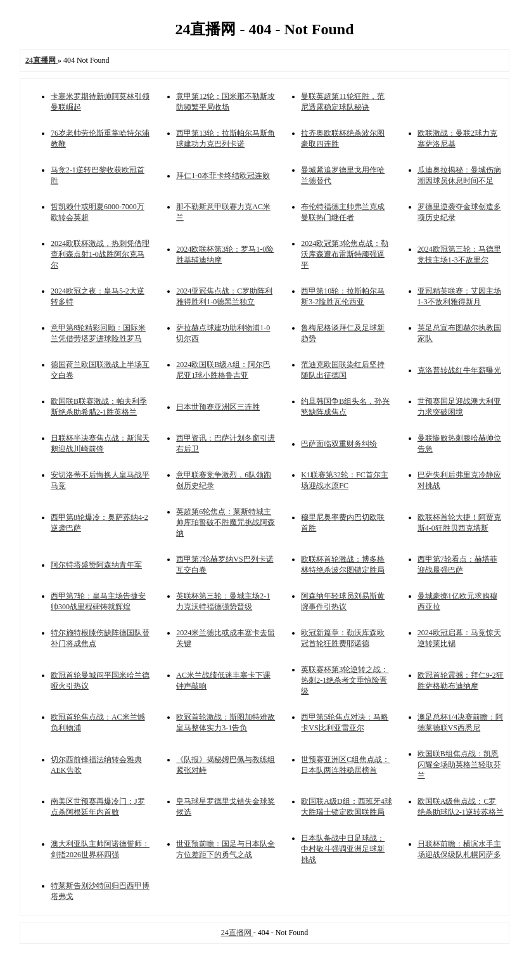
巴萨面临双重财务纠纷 (339, 443)
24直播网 (237, 932)
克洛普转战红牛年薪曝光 (459, 370)
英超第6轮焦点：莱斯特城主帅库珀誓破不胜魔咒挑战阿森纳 (225, 522)
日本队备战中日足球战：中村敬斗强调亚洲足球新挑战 (343, 849)
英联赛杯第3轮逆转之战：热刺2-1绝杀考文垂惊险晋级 (344, 680)
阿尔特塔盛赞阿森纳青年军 (96, 564)
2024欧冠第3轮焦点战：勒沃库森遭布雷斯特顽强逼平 (344, 254)
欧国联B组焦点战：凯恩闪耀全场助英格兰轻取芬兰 (459, 764)
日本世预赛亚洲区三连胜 (218, 407)
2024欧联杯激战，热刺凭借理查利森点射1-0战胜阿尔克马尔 (100, 254)
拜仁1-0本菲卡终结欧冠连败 (223, 175)
